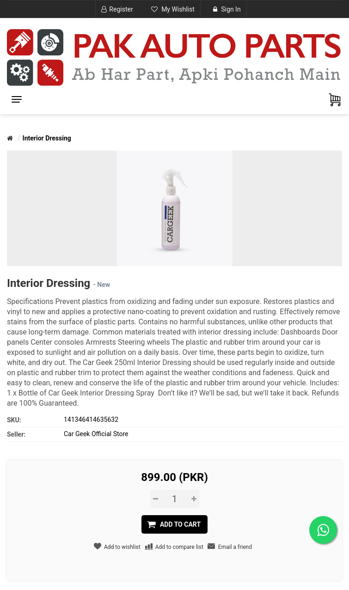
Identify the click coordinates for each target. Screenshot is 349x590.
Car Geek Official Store (96, 434)
